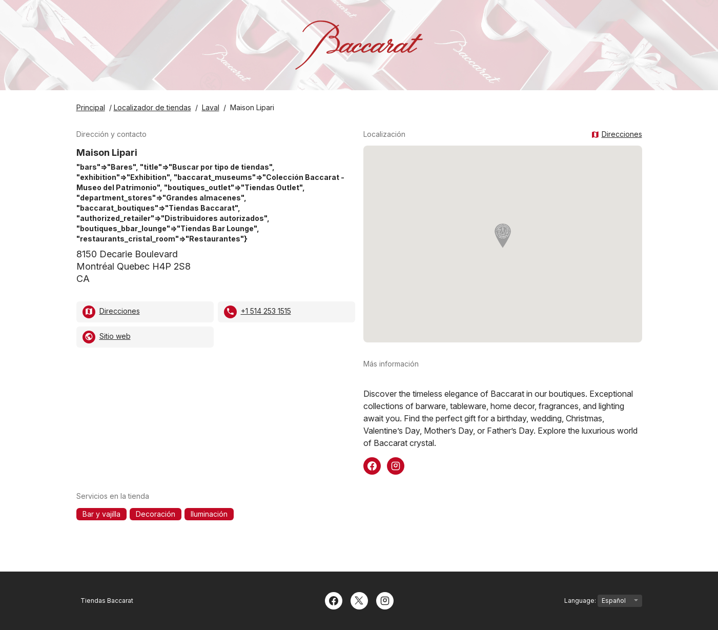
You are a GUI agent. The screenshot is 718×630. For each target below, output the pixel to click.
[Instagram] (385, 600)
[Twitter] (359, 600)
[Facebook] (333, 600)
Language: (603, 601)
